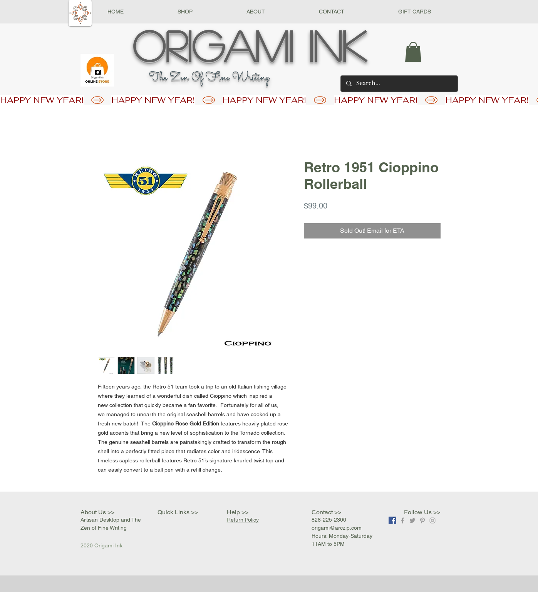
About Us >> (97, 512)
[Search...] (398, 84)
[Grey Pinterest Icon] (422, 520)
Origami (212, 45)
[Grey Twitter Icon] (412, 520)
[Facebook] (392, 520)
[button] (185, 11)
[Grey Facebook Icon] (402, 520)
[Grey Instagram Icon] (432, 520)
